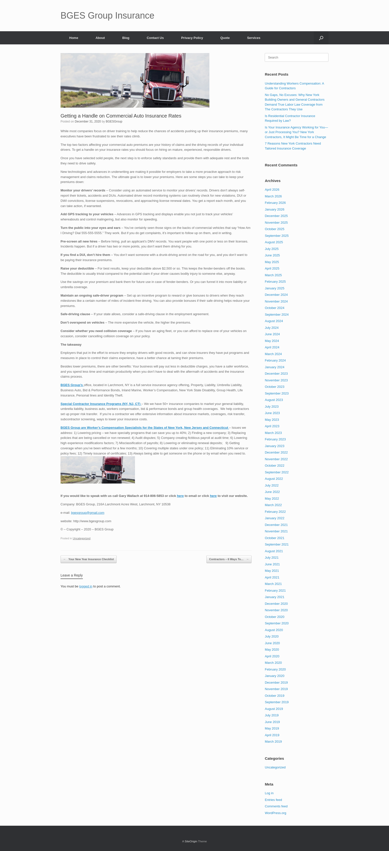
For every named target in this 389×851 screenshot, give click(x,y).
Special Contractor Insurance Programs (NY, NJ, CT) (101, 404)
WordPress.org (275, 813)
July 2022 (272, 485)
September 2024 (277, 314)
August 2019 (274, 709)
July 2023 (272, 406)
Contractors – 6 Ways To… (229, 559)
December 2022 (276, 452)
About (100, 38)
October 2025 (274, 229)
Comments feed (276, 806)
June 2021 (272, 564)
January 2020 (274, 676)
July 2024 (272, 328)
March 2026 (273, 196)
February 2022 (275, 512)
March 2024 (273, 354)
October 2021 (274, 538)
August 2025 (274, 242)
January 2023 (274, 446)
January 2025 (274, 288)
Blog (126, 38)
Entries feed (273, 800)
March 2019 (273, 741)
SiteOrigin (191, 841)
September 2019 (277, 702)
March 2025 (273, 275)
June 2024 (272, 334)
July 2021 (272, 557)
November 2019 (276, 689)
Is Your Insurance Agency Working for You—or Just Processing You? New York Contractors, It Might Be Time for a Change (296, 132)
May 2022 (272, 498)
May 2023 (272, 420)
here (180, 496)
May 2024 (272, 341)
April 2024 (272, 347)
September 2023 (277, 393)
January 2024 (274, 367)
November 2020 (276, 610)
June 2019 (272, 722)
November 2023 (276, 380)
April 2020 (272, 656)
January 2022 (274, 518)
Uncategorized (81, 538)
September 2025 (277, 236)
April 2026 (272, 189)
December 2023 (276, 373)
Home (73, 38)
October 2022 (274, 465)
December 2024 (276, 295)
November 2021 (276, 531)
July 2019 (272, 715)
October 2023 (274, 387)
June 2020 (272, 643)
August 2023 (274, 400)
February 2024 (275, 360)
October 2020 (274, 617)
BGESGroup (114, 121)
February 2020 (275, 669)
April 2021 (272, 577)
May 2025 (272, 262)
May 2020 (272, 649)
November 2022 (276, 459)
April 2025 (272, 268)
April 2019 (272, 735)
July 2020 (272, 636)
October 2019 (274, 696)
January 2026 (274, 209)
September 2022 (277, 472)
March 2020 (273, 663)
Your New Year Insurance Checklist (88, 559)
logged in (85, 586)
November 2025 (276, 222)
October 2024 (274, 308)
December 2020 (276, 604)
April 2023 (272, 426)
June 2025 (272, 255)
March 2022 (273, 505)
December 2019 (276, 682)
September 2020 (277, 623)
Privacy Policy (192, 38)
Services (253, 38)
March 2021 (273, 584)
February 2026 (275, 203)
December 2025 (276, 216)
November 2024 (276, 301)
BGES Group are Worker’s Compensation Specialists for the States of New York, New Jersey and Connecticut (145, 427)
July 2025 (272, 249)
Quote (225, 38)
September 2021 (277, 544)
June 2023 (272, 413)
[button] (321, 37)
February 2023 (275, 439)
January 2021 (274, 597)
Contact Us (155, 38)
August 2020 (274, 630)
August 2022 (274, 479)
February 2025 (275, 281)
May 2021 (272, 571)
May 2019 (272, 728)
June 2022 (272, 492)
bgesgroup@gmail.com (87, 513)
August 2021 (274, 551)
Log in (269, 793)
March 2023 (273, 433)
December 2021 (276, 525)
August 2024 (274, 321)
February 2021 (275, 590)
